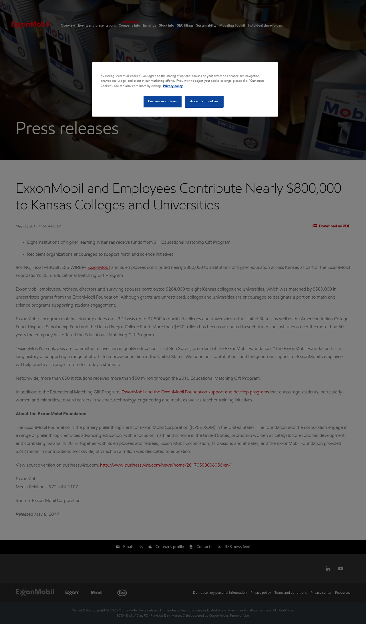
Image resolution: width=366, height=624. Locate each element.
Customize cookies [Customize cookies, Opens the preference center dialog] (162, 101)
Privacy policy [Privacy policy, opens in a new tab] (173, 86)
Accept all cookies (204, 101)
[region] (185, 89)
